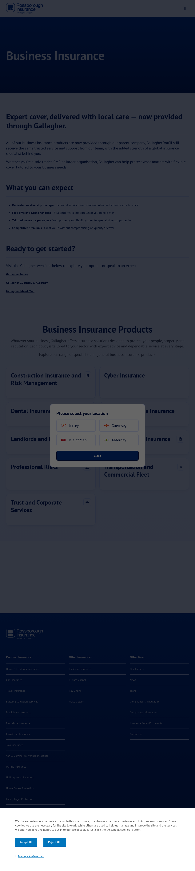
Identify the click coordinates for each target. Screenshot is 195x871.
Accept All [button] (25, 842)
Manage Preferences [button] (31, 856)
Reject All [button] (54, 842)
